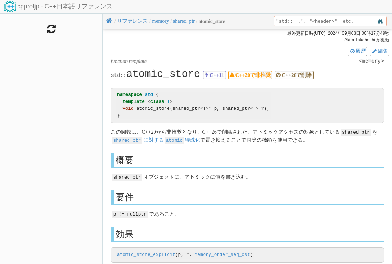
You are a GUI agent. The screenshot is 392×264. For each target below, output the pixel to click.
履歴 (357, 51)
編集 (379, 51)
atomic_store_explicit (146, 253)
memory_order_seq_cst (222, 253)
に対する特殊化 (156, 139)
